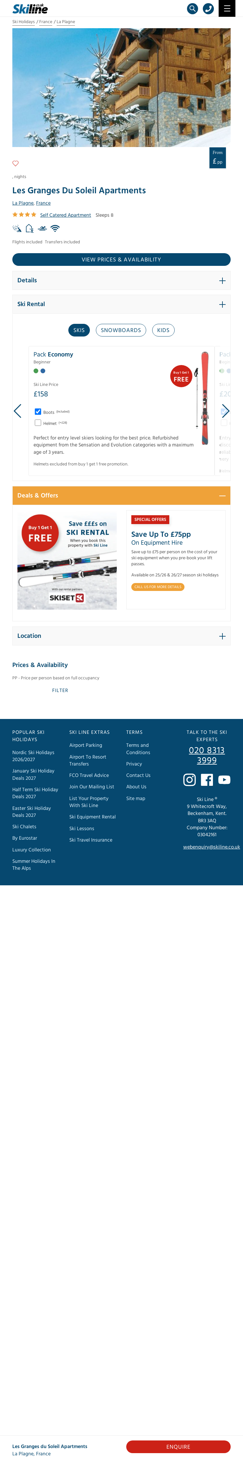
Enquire (178, 1447)
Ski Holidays (23, 22)
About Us (136, 786)
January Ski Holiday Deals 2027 (33, 774)
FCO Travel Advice (89, 775)
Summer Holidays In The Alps (33, 865)
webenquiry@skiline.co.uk (211, 846)
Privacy (134, 763)
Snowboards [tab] (121, 330)
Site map (135, 798)
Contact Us (138, 775)
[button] (121, 280)
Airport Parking (85, 745)
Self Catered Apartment (65, 215)
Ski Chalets (24, 826)
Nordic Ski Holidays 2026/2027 (33, 756)
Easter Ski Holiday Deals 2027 (31, 811)
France (45, 22)
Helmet (54, 423)
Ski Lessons (81, 828)
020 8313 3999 (207, 755)
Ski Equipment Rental (92, 816)
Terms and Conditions (138, 749)
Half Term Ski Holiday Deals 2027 (35, 793)
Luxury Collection (31, 849)
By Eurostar (24, 838)
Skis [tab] (79, 330)
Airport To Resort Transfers (87, 760)
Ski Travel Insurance (90, 840)
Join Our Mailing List (91, 786)
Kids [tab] (163, 330)
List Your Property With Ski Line (89, 802)
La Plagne (66, 22)
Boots (56, 412)
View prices (121, 260)
